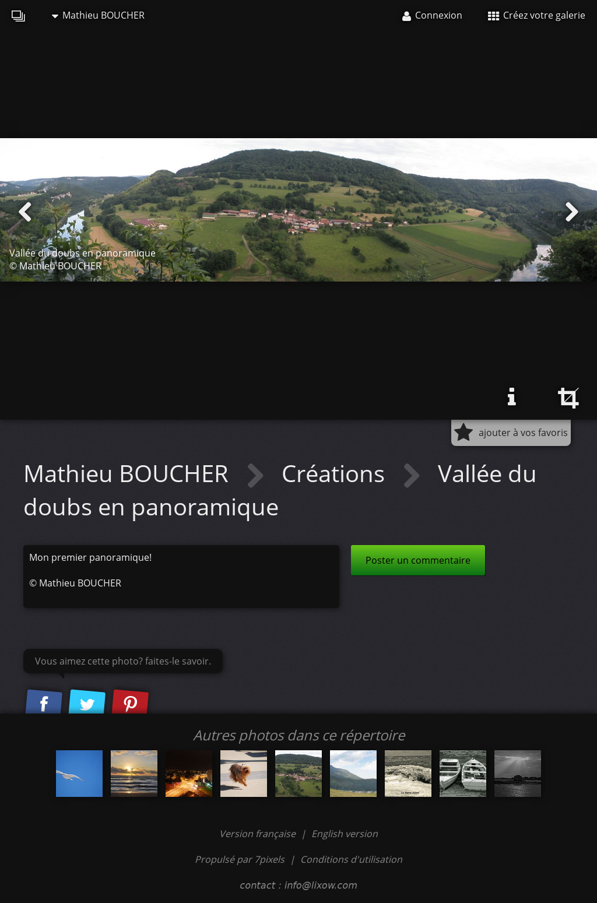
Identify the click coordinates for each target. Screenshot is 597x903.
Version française (258, 833)
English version (344, 833)
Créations (336, 473)
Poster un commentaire (418, 560)
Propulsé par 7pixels (240, 859)
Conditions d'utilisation (351, 859)
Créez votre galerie (536, 15)
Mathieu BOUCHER (98, 15)
